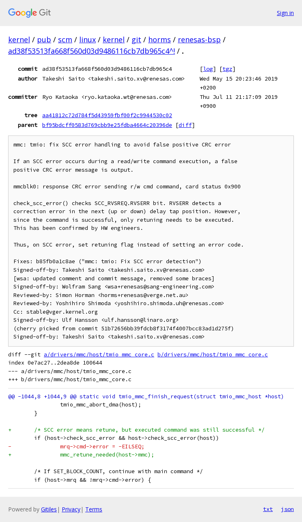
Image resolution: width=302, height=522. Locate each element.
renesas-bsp (199, 39)
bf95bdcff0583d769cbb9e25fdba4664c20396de (107, 125)
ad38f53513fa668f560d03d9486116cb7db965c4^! (91, 51)
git (136, 39)
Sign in (285, 13)
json (287, 509)
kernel (19, 39)
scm (65, 39)
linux (87, 39)
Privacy (71, 509)
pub (44, 39)
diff (185, 125)
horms (159, 39)
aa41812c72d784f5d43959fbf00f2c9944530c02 (107, 115)
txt (268, 509)
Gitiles (49, 509)
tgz (227, 68)
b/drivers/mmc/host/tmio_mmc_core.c (212, 354)
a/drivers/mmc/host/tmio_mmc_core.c (99, 354)
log (208, 68)
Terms (93, 509)
